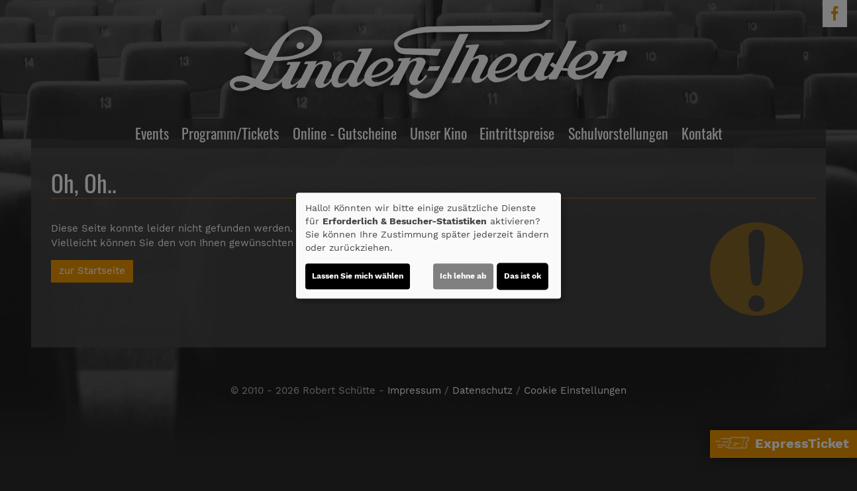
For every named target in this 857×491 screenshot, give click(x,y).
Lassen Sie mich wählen (357, 276)
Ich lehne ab (463, 276)
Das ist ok (522, 276)
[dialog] (428, 245)
